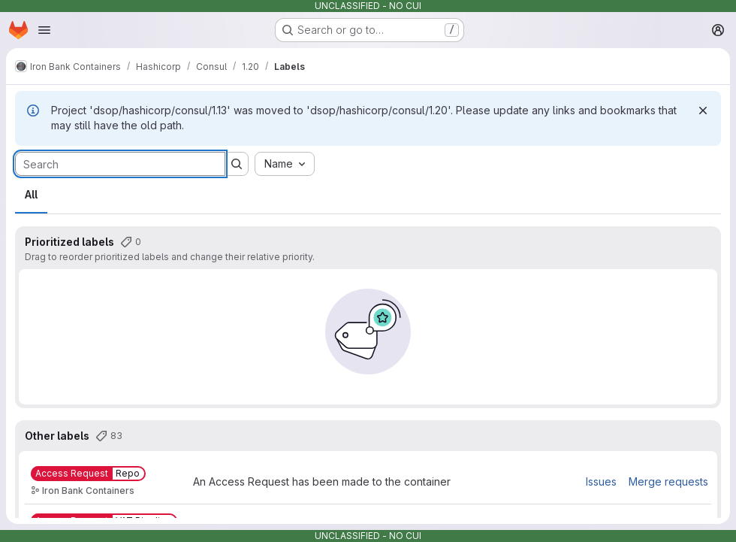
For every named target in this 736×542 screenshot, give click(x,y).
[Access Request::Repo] (88, 473)
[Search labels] (120, 164)
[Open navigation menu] (44, 30)
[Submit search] (237, 164)
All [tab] (31, 194)
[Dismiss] (703, 110)
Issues (601, 481)
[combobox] (285, 164)
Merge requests (668, 481)
